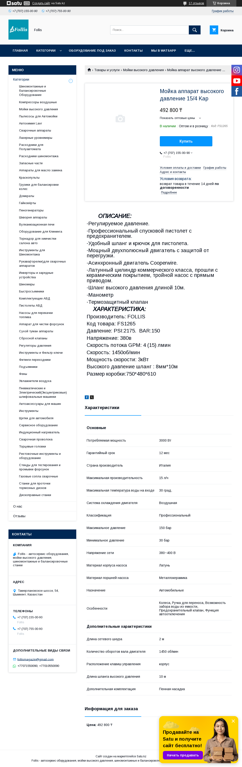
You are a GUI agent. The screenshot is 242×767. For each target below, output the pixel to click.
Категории (46, 50)
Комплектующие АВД (34, 298)
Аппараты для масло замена (40, 170)
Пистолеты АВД (30, 305)
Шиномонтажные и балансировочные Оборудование (32, 91)
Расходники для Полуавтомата (31, 147)
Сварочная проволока (35, 439)
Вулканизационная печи (36, 224)
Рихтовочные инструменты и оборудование (40, 456)
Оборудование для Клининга (40, 231)
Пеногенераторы (31, 210)
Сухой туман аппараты (36, 331)
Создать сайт (41, 3)
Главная (20, 50)
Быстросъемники (31, 291)
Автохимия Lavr (30, 123)
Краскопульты (29, 177)
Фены (23, 374)
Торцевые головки (32, 446)
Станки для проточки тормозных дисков (34, 485)
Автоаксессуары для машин (40, 404)
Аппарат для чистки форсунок (41, 324)
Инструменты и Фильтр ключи (41, 352)
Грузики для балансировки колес (39, 187)
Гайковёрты (27, 203)
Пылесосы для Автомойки (38, 116)
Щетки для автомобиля (36, 418)
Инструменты (28, 411)
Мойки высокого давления (143, 70)
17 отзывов (196, 3)
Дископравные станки (35, 495)
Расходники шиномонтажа (38, 156)
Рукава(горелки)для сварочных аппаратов (42, 263)
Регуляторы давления (35, 345)
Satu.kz (141, 756)
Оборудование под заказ (92, 50)
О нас (17, 506)
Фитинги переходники (35, 359)
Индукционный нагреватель (39, 432)
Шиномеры (27, 284)
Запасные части (31, 163)
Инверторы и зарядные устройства (36, 275)
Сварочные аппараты (35, 130)
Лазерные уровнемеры (35, 137)
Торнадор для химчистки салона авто (37, 241)
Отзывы (19, 516)
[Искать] (195, 29)
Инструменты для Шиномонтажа (32, 252)
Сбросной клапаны (33, 338)
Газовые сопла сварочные (38, 476)
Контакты (133, 50)
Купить (186, 141)
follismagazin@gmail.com (35, 659)
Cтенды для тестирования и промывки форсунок (39, 467)
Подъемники (28, 367)
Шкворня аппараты (33, 217)
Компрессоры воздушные (38, 102)
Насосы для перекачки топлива (36, 315)
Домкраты (26, 196)
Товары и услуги (107, 70)
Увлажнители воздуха (35, 381)
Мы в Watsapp (163, 50)
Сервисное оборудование (38, 425)
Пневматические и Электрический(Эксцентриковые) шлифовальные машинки (43, 392)
